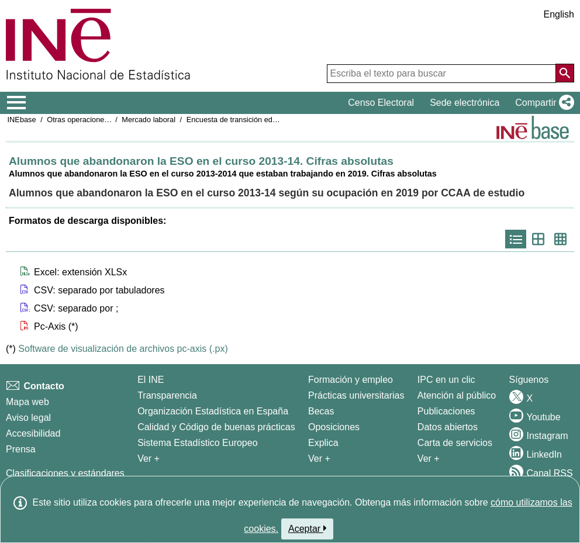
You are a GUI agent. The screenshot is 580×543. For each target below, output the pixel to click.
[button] (542, 102)
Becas (321, 411)
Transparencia (167, 395)
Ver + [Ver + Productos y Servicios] (428, 459)
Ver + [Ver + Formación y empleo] (319, 459)
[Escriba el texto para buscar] (441, 73)
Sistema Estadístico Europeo (197, 443)
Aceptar (307, 528)
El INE (150, 380)
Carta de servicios (454, 443)
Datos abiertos (447, 427)
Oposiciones (334, 427)
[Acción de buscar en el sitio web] (564, 73)
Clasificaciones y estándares (65, 473)
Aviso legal (28, 418)
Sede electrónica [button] (464, 103)
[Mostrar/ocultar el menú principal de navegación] (16, 102)
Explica (323, 443)
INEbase (22, 119)
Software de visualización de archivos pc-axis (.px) (122, 349)
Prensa (21, 449)
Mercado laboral (148, 119)
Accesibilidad (33, 433)
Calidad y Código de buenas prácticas (216, 427)
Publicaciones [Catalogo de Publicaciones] (446, 411)
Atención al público (456, 395)
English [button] (559, 14)
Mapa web (27, 402)
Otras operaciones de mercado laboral (110, 119)
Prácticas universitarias (356, 395)
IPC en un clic (446, 380)
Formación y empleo (350, 380)
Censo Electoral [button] (381, 103)
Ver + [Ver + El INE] (148, 459)
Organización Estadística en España (212, 411)
